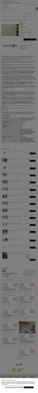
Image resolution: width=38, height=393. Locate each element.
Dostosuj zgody (20, 387)
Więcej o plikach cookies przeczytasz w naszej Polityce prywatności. (13, 385)
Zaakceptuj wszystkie (29, 387)
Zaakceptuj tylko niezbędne (10, 387)
